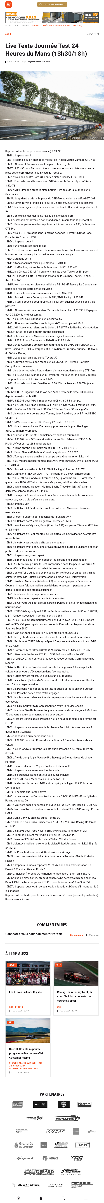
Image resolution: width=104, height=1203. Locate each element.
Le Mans (25, 26)
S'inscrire (94, 935)
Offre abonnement (52, 4)
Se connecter (77, 935)
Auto (17, 26)
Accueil (9, 26)
